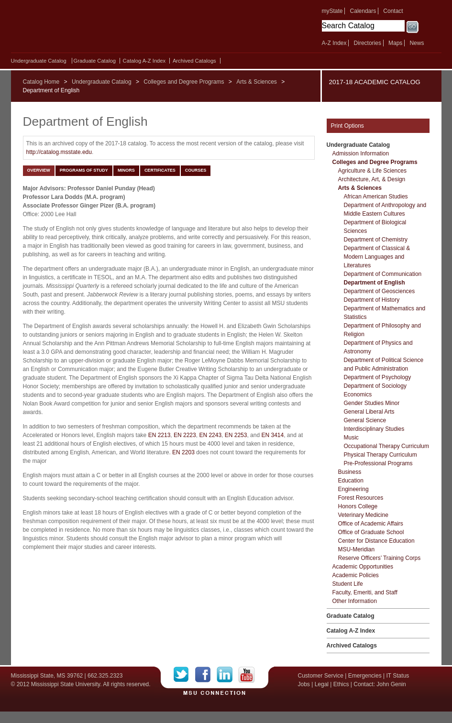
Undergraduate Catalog (38, 61)
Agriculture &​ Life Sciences (372, 170)
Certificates (160, 170)
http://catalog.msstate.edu (59, 152)
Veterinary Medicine (363, 515)
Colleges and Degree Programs (183, 81)
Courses (196, 170)
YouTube (246, 675)
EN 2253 (236, 435)
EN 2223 (185, 435)
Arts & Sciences (256, 81)
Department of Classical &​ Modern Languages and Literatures (377, 257)
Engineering (353, 489)
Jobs (304, 684)
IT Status (397, 675)
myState (332, 11)
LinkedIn (227, 675)
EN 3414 (272, 435)
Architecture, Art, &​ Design (372, 179)
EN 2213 (159, 435)
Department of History (372, 299)
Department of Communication (383, 274)
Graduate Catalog (95, 61)
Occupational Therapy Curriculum (387, 446)
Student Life (347, 584)
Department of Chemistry (376, 239)
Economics (358, 394)
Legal (322, 684)
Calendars (363, 11)
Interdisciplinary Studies (374, 429)
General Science (365, 420)
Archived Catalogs (194, 61)
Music (351, 437)
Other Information (354, 601)
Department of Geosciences (379, 291)
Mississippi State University (93, 29)
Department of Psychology (377, 377)
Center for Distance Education (376, 540)
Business (350, 472)
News (416, 43)
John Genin (391, 684)
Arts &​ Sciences (360, 188)
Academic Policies (355, 575)
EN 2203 (183, 452)
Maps (395, 43)
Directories (367, 43)
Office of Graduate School (371, 532)
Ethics (341, 684)
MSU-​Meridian (356, 549)
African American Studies (376, 196)
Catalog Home (41, 81)
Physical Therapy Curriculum (380, 454)
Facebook (206, 675)
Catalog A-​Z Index (144, 61)
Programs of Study (84, 170)
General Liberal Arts (369, 411)
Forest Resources (361, 497)
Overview (38, 170)
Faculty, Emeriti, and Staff (364, 592)
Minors (126, 170)
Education (351, 480)
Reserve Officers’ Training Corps (379, 558)
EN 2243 (210, 435)
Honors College (358, 506)
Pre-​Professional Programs (378, 463)
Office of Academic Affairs (370, 523)
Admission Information (360, 153)
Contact (393, 11)
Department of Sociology (375, 386)
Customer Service (320, 675)
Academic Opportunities (362, 566)
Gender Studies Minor (372, 403)
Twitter (184, 675)
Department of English (374, 282)
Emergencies (365, 675)
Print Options (347, 125)
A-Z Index (334, 43)
